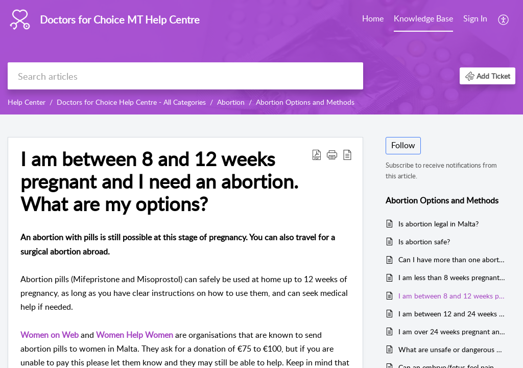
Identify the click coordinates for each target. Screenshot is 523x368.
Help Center (26, 102)
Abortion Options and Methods (305, 102)
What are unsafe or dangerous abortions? (451, 349)
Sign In (475, 18)
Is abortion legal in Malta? (438, 223)
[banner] (261, 57)
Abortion (231, 102)
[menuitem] (373, 19)
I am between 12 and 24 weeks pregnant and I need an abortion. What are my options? (451, 313)
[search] (185, 75)
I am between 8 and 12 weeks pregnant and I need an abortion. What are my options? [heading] (159, 181)
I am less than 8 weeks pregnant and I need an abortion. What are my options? (451, 277)
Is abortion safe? (424, 241)
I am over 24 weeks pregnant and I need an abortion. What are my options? (451, 331)
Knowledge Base (423, 18)
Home (373, 18)
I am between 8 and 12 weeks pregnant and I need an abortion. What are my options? (451, 296)
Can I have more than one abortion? (451, 259)
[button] (503, 19)
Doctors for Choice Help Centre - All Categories (131, 102)
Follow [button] (403, 145)
